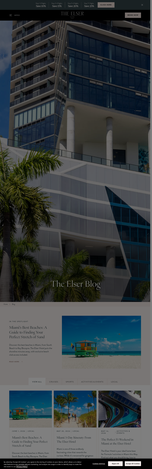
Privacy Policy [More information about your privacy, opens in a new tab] (22, 466)
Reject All (115, 464)
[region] (76, 464)
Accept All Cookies (133, 464)
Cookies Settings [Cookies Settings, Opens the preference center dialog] (99, 464)
